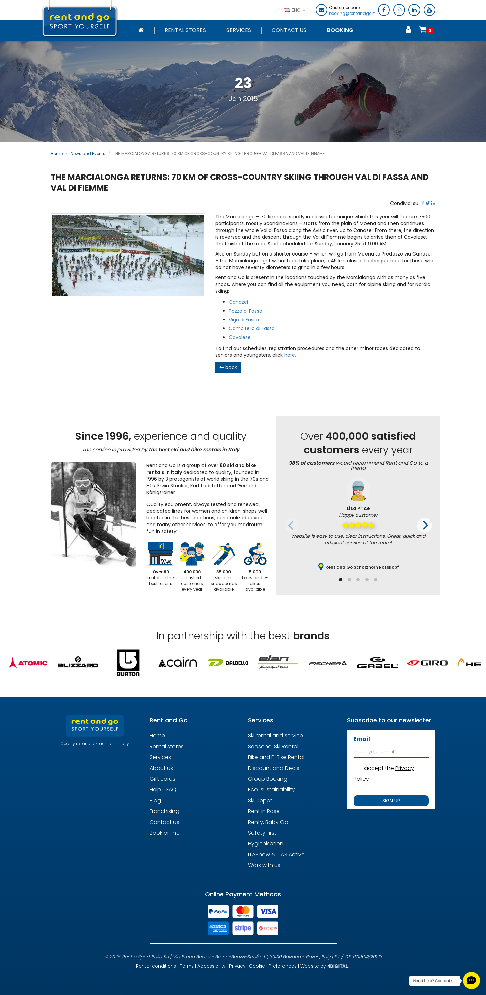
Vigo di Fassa (244, 319)
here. (290, 355)
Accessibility (211, 966)
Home (57, 153)
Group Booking (267, 779)
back (228, 367)
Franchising (164, 811)
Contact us (164, 822)
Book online (165, 833)
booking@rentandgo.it (352, 13)
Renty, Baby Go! (269, 822)
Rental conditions (156, 966)
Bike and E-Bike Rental (276, 757)
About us (161, 768)
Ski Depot (260, 800)
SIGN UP (391, 800)
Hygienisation (266, 844)
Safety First (262, 833)
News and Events (88, 153)
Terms (187, 966)
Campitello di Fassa (252, 328)
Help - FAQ (163, 790)
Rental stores (185, 30)
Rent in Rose (264, 811)
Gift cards (163, 779)
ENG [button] (294, 10)
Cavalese (240, 337)
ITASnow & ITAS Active (276, 854)
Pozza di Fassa (245, 310)
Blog (155, 800)
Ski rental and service (275, 735)
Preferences (283, 966)
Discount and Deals (273, 768)
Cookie (257, 966)
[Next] (424, 525)
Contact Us (289, 30)
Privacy (237, 966)
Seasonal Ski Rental (273, 746)
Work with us (264, 865)
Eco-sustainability (271, 790)
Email (362, 739)
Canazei (238, 302)
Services (238, 30)
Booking (340, 30)
